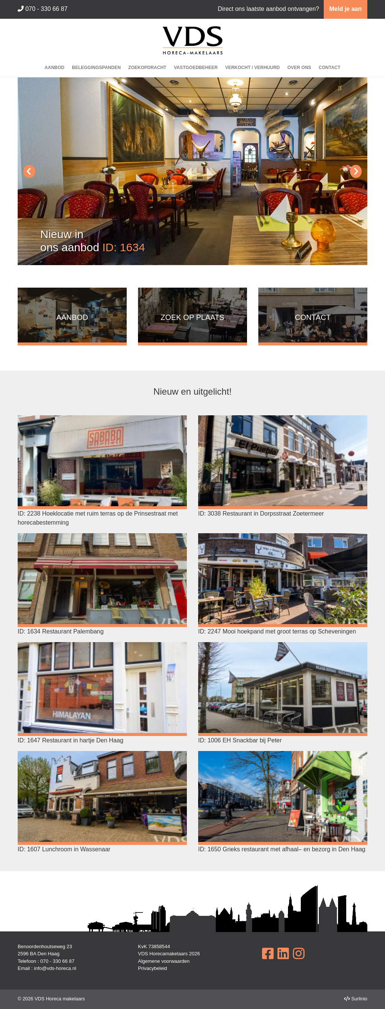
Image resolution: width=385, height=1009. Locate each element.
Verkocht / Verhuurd (252, 67)
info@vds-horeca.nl (55, 968)
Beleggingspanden (96, 67)
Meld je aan (345, 9)
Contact (330, 67)
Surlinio (359, 998)
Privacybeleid (152, 968)
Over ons (299, 67)
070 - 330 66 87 (43, 9)
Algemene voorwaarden (163, 961)
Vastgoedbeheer (195, 67)
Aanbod (55, 67)
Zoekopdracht (147, 67)
